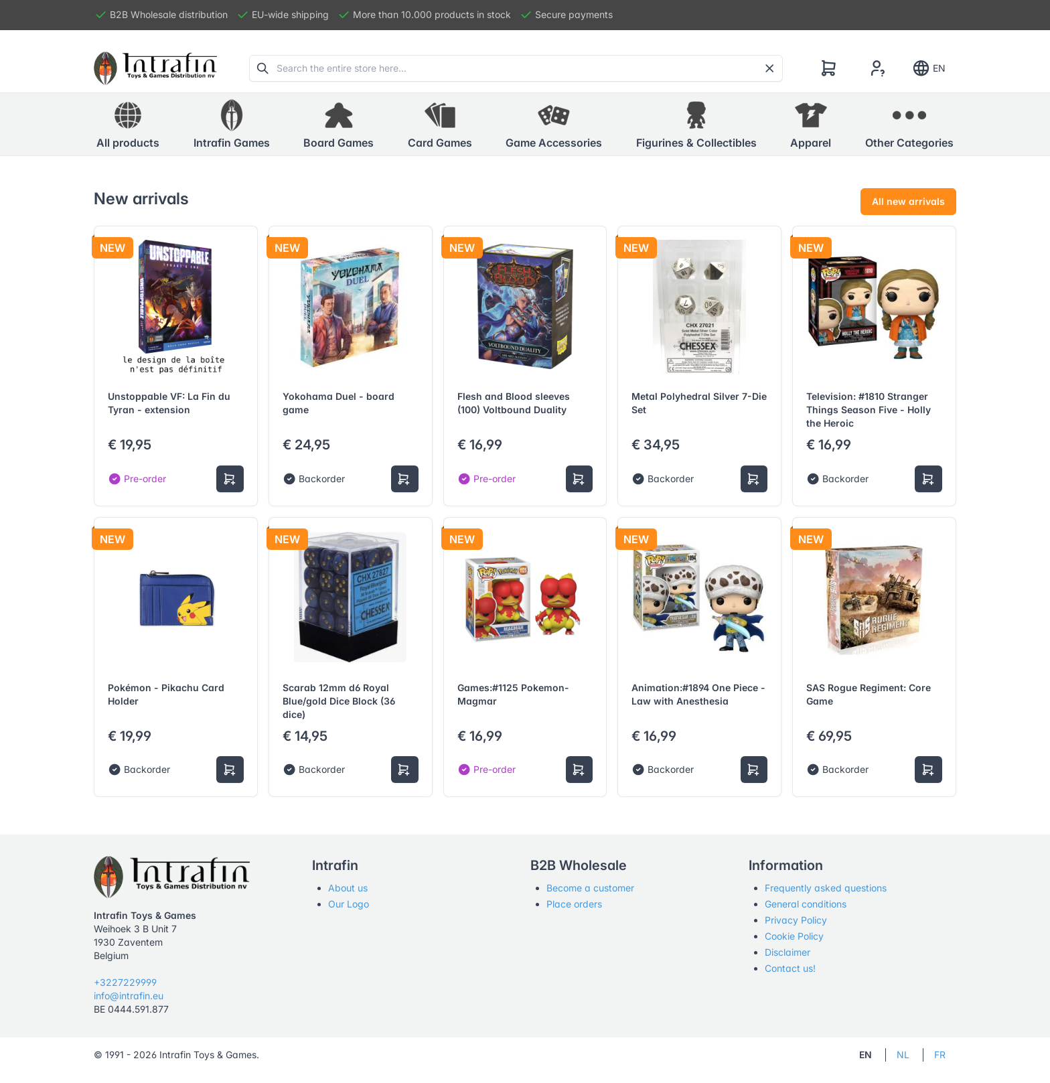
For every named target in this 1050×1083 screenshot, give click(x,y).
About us (348, 887)
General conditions (805, 904)
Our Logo (348, 904)
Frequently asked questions (826, 887)
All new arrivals (908, 201)
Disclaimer (787, 952)
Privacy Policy (796, 920)
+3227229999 (125, 982)
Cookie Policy (794, 936)
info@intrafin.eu (128, 995)
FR (940, 1054)
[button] (231, 124)
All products (127, 123)
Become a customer (590, 887)
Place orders (574, 904)
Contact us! (790, 968)
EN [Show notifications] (928, 68)
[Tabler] (155, 68)
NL (903, 1054)
